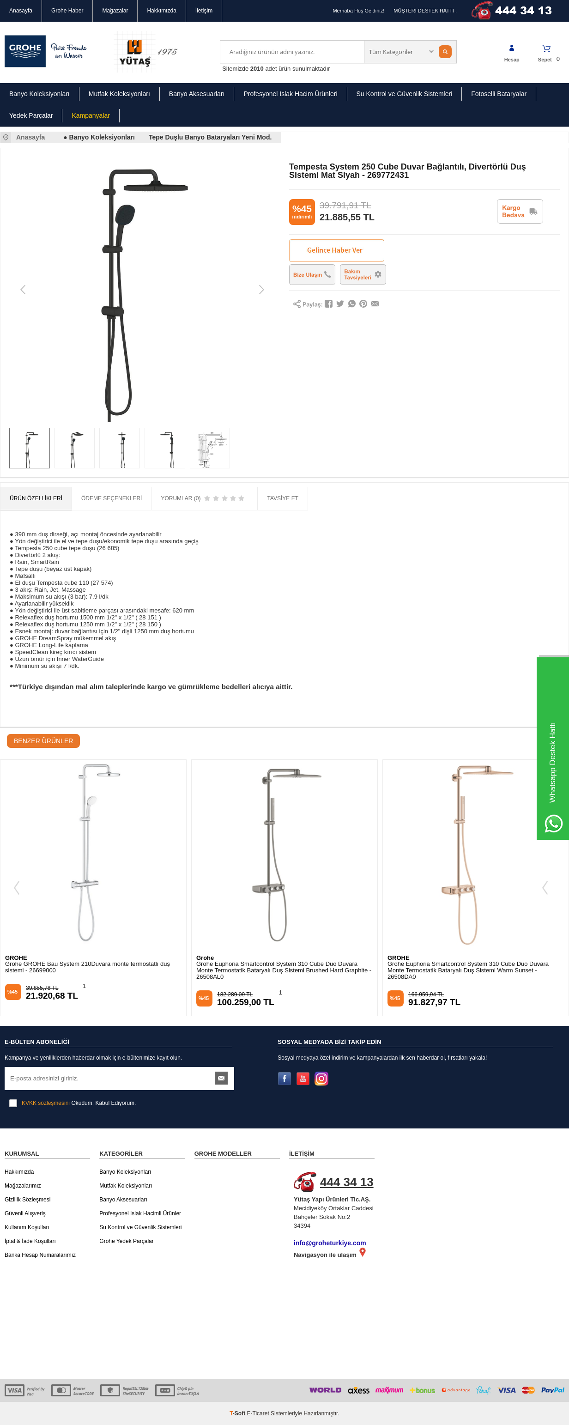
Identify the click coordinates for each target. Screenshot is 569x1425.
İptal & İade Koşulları (30, 1241)
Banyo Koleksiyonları (39, 93)
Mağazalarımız (23, 1185)
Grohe (205, 958)
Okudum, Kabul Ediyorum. (72, 1103)
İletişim (203, 10)
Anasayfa (20, 10)
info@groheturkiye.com (330, 1243)
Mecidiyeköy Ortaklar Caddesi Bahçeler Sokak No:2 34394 (336, 1200)
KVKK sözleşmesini (46, 1103)
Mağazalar (115, 10)
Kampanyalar (91, 115)
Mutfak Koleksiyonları (119, 93)
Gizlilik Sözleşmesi (27, 1199)
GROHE (16, 958)
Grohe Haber (67, 10)
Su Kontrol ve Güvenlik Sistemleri (405, 93)
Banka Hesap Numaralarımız (40, 1255)
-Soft (238, 1413)
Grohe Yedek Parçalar (126, 1241)
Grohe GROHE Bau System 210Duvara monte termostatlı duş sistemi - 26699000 (87, 967)
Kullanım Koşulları (27, 1227)
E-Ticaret (258, 1413)
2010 (257, 68)
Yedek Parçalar (31, 115)
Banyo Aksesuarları (197, 93)
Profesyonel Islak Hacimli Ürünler (140, 1213)
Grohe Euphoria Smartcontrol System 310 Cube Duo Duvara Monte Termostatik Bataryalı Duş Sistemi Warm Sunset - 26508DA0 (468, 970)
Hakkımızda (161, 10)
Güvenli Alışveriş (25, 1213)
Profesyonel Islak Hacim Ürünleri (290, 93)
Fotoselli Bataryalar (499, 93)
